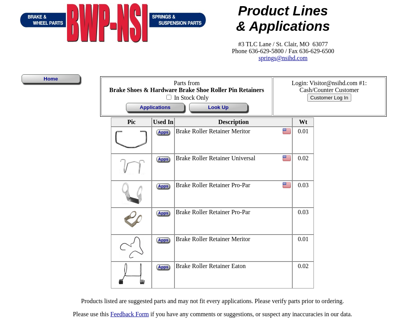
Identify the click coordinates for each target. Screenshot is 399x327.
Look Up (218, 107)
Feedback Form (130, 314)
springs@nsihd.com (282, 58)
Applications (155, 107)
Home (51, 79)
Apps (163, 132)
